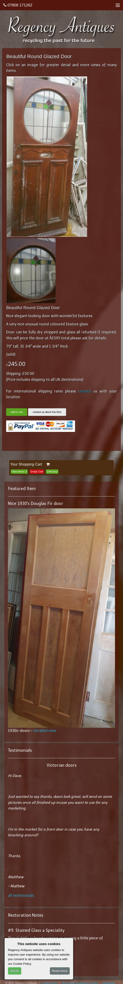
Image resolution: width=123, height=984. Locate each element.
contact (84, 391)
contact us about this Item (47, 412)
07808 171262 (17, 5)
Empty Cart (36, 471)
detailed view (44, 730)
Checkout (52, 471)
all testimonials (21, 895)
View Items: (19, 471)
